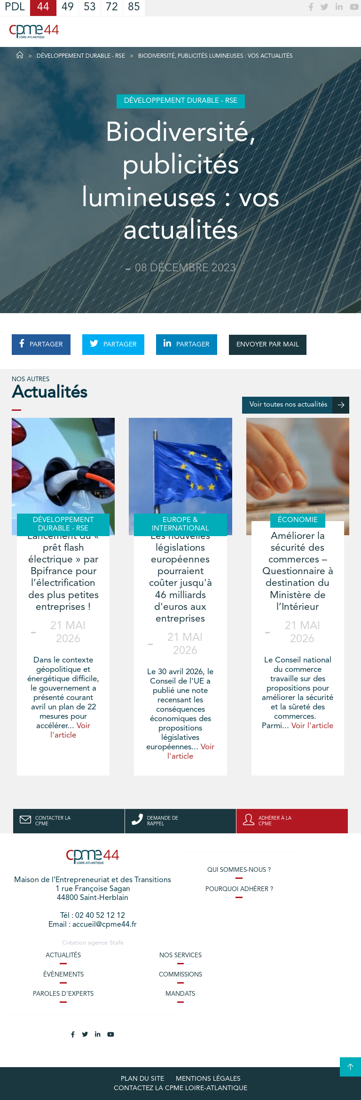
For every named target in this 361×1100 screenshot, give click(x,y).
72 (112, 7)
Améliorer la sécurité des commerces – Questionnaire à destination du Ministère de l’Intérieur (297, 571)
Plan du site (142, 1079)
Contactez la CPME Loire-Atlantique (180, 1088)
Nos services (180, 956)
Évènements (63, 975)
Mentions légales (208, 1079)
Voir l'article (312, 726)
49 (68, 7)
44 (43, 7)
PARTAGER (41, 343)
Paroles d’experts (63, 994)
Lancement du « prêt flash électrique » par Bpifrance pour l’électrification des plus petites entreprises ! (63, 571)
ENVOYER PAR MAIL (267, 344)
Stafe (117, 943)
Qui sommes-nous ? (239, 870)
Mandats (180, 994)
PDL (15, 7)
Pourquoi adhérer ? (239, 889)
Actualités (63, 956)
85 (134, 7)
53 (90, 7)
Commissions (180, 975)
